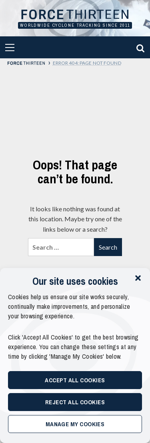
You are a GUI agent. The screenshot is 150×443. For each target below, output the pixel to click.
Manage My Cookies (75, 424)
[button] (138, 278)
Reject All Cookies (75, 402)
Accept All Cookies (75, 380)
